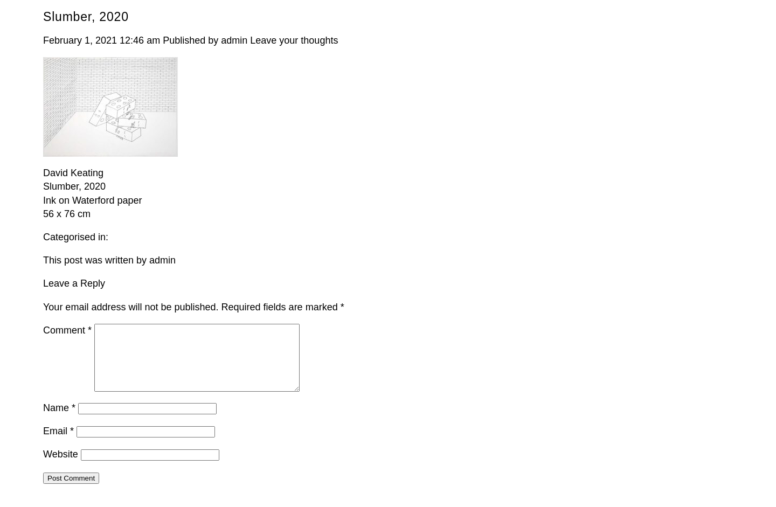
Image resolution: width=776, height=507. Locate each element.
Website (60, 467)
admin (234, 40)
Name (59, 420)
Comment (67, 330)
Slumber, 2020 (86, 17)
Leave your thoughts (294, 40)
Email (58, 444)
